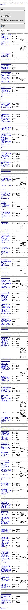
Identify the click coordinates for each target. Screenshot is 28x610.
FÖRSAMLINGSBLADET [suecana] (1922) (5, 346)
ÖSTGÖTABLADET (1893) (5, 204)
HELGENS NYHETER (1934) (6, 439)
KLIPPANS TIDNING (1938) (5, 456)
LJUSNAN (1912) (4, 299)
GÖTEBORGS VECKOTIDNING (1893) (5, 198)
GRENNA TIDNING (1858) (5, 69)
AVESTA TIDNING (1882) (5, 128)
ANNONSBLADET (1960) (5, 579)
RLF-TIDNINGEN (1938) (5, 454)
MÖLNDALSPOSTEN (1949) (5, 507)
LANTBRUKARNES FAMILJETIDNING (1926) (5, 377)
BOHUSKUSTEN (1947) (5, 494)
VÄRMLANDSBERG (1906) (5, 265)
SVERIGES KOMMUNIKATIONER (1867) (6, 88)
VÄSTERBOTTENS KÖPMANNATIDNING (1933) (6, 438)
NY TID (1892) (3, 192)
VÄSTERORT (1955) (4, 537)
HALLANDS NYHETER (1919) (6, 324)
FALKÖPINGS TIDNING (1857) (6, 67)
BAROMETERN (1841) (4, 55)
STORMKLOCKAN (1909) (5, 280)
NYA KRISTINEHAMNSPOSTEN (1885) (5, 144)
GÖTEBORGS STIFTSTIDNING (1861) (5, 272)
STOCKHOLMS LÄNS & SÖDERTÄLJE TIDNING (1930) (6, 419)
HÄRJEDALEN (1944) (4, 482)
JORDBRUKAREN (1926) (5, 380)
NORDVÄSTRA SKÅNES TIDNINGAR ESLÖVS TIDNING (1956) (5, 543)
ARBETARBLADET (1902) (5, 242)
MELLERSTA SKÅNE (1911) (5, 292)
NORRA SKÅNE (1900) (5, 235)
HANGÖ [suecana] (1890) (5, 178)
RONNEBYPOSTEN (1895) (5, 207)
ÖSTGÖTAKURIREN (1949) (5, 508)
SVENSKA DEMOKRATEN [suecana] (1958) (5, 562)
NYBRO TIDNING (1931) (5, 431)
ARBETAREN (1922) (4, 347)
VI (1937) (2, 450)
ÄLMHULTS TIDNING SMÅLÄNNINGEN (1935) (5, 444)
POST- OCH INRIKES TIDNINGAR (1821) (4, 37)
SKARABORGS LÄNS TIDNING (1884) (4, 140)
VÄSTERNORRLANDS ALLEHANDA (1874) (5, 105)
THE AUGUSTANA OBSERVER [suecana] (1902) (5, 251)
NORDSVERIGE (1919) (5, 323)
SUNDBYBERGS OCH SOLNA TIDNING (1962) (6, 603)
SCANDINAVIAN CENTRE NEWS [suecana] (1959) (5, 553)
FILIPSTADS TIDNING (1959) (6, 570)
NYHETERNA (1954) (4, 531)
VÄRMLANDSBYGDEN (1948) (6, 504)
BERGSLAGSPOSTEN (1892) (6, 193)
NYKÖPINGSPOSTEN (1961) (6, 588)
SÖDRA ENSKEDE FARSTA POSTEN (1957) (5, 549)
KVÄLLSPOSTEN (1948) (5, 501)
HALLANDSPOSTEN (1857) (5, 68)
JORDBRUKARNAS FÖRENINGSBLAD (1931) (5, 427)
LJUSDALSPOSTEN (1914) (5, 301)
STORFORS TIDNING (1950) (6, 517)
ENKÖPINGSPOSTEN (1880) (6, 121)
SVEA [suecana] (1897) (4, 222)
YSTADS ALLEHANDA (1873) (6, 102)
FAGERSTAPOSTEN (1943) (5, 477)
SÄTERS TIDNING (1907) (5, 275)
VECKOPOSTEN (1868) (5, 90)
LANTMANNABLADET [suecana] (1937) (5, 453)
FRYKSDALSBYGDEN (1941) (6, 470)
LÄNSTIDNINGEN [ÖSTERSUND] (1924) (4, 364)
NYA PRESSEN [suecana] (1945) (6, 483)
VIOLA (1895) (3, 209)
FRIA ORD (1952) (4, 524)
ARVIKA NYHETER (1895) (5, 211)
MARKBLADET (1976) (4, 489)
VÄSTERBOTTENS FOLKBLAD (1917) (4, 310)
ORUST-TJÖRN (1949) (4, 511)
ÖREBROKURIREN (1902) (5, 247)
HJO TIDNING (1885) (4, 152)
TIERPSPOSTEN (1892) (5, 194)
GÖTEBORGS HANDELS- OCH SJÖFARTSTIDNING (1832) (6, 45)
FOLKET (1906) (3, 263)
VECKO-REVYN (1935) (5, 442)
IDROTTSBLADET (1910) (5, 286)
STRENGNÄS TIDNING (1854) (6, 64)
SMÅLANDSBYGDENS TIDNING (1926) (5, 379)
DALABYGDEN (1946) (5, 491)
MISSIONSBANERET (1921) (5, 337)
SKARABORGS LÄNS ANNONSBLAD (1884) (4, 138)
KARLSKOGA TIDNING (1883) (6, 133)
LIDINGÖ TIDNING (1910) (5, 287)
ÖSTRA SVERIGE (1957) (5, 551)
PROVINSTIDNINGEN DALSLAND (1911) (4, 296)
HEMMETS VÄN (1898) (5, 229)
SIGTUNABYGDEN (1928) (5, 390)
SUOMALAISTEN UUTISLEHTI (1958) (4, 555)
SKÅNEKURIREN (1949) (5, 512)
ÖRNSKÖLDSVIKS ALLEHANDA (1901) (4, 239)
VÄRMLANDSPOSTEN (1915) (6, 306)
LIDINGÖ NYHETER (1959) (5, 571)
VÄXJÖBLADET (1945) (5, 485)
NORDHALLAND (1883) (5, 129)
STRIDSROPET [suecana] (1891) (6, 185)
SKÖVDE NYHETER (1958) (5, 558)
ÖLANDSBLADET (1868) (5, 89)
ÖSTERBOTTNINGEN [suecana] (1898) (4, 231)
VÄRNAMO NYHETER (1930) (6, 422)
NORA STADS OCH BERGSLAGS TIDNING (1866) (6, 84)
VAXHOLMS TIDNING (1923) (6, 358)
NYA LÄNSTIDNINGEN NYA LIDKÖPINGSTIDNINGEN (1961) (6, 591)
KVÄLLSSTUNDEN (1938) (5, 458)
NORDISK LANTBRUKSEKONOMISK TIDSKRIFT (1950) (5, 521)
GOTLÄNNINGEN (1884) (5, 142)
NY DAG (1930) (3, 412)
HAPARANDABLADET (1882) (6, 127)
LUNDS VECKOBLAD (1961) (6, 586)
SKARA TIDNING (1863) (5, 77)
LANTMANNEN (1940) (5, 460)
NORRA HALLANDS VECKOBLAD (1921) (4, 342)
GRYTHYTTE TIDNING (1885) (6, 153)
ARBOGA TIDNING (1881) (5, 126)
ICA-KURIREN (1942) (4, 471)
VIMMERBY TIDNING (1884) (6, 141)
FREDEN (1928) (3, 397)
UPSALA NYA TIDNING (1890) (6, 180)
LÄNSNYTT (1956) (4, 546)
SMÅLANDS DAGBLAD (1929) (6, 400)
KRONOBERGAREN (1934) (5, 440)
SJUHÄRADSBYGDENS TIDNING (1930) (5, 421)
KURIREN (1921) (4, 338)
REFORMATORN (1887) (5, 159)
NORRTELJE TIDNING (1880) (6, 122)
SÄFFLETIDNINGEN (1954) (5, 532)
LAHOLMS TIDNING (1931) (5, 432)
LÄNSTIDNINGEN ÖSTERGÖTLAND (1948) (5, 503)
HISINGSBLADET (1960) (5, 576)
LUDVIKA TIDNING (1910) (5, 288)
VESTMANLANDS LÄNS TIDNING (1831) (5, 43)
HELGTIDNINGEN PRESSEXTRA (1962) (4, 599)
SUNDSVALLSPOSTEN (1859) (6, 72)
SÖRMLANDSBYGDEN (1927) (6, 387)
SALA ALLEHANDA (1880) (5, 118)
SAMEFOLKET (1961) (4, 587)
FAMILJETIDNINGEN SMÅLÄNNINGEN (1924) (5, 367)
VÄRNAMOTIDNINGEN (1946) (6, 490)
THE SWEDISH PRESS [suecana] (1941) (4, 465)
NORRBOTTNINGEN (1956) (5, 545)
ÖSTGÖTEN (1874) (4, 106)
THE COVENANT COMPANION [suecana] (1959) (6, 569)
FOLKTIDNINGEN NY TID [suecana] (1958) (5, 567)
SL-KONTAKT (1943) (4, 474)
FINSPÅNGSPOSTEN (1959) (5, 572)
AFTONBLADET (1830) (5, 41)
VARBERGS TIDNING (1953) (6, 529)
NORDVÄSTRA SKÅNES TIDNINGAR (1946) (5, 493)
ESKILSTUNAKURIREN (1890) (6, 181)
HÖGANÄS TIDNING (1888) (5, 166)
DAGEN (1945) (3, 486)
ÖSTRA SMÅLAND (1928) (5, 392)
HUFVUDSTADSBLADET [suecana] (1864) (5, 79)
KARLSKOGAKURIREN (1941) (6, 469)
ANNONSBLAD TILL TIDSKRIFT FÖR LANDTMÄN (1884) (6, 135)
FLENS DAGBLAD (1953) (5, 530)
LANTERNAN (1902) (4, 252)
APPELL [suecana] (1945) (5, 484)
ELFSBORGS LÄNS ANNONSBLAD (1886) (4, 155)
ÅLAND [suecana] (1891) (5, 186)
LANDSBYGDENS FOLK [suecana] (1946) (5, 496)
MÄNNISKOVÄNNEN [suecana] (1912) (4, 298)
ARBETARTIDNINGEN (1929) (6, 401)
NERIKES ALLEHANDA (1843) (6, 56)
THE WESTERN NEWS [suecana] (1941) (5, 467)
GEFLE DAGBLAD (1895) (5, 212)
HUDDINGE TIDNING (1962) (6, 600)
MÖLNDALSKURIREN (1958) (6, 556)
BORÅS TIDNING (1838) (5, 54)
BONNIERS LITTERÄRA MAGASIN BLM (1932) (5, 434)
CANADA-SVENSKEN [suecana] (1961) (4, 585)
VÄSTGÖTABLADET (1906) (5, 264)
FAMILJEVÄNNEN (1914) (5, 300)
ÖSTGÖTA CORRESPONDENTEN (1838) (6, 53)
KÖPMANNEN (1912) (4, 329)
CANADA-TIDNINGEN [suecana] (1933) (5, 436)
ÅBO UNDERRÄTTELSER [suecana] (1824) (5, 39)
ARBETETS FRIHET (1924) (5, 365)
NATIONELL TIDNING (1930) (6, 417)
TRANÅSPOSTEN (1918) (5, 318)
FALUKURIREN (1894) (5, 205)
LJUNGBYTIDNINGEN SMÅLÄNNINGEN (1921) (5, 344)
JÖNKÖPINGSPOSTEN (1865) (6, 82)
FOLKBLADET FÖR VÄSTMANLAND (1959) (5, 574)
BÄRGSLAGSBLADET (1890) (6, 179)
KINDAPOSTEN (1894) (5, 206)
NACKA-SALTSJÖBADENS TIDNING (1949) (5, 506)
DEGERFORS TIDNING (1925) (6, 368)
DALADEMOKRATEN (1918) (6, 313)
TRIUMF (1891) (3, 189)
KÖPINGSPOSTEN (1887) (5, 164)
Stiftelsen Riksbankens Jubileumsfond (3, 608)
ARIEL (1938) (3, 455)
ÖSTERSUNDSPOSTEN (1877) (6, 109)
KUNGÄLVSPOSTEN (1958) (5, 565)
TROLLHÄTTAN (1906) (5, 266)
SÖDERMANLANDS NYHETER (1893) (4, 203)
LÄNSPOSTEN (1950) (4, 523)
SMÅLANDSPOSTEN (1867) (5, 86)
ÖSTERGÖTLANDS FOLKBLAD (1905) (4, 260)
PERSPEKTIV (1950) (4, 514)
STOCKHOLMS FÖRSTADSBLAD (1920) (5, 326)
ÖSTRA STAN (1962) (4, 601)
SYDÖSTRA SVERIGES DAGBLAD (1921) (5, 340)
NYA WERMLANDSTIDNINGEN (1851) (5, 62)
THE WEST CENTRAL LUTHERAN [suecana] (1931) (6, 424)
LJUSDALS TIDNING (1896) (5, 215)
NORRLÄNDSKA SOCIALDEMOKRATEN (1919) (6, 320)
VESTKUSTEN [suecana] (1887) (6, 158)
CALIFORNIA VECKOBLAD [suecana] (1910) (6, 284)
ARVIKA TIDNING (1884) (5, 130)
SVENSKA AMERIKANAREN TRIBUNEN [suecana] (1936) (6, 448)
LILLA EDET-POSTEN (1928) (6, 391)
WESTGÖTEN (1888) (4, 165)
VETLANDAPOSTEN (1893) (5, 201)
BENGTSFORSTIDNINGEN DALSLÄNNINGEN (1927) (5, 389)
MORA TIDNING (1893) (5, 199)
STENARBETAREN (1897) (5, 223)
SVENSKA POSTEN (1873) (5, 103)
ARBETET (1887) (4, 161)
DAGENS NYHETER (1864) (5, 81)
